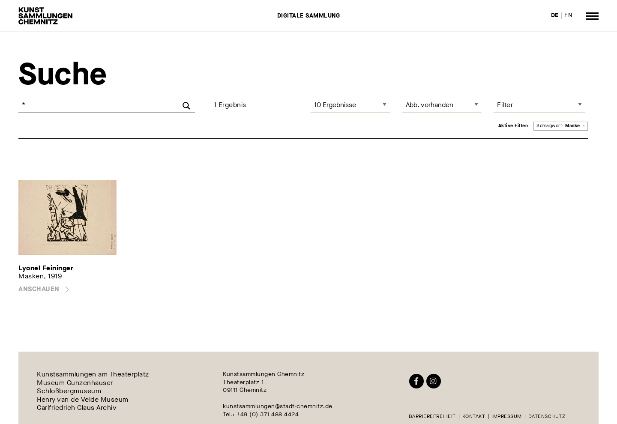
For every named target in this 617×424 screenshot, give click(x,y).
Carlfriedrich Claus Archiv (77, 407)
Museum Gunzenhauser (75, 383)
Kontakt (473, 416)
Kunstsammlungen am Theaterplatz (93, 374)
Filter (505, 104)
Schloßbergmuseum (69, 391)
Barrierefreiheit (432, 416)
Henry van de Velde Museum (83, 399)
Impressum (506, 416)
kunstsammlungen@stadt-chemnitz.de (277, 406)
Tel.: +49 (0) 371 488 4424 (261, 414)
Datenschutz (547, 416)
